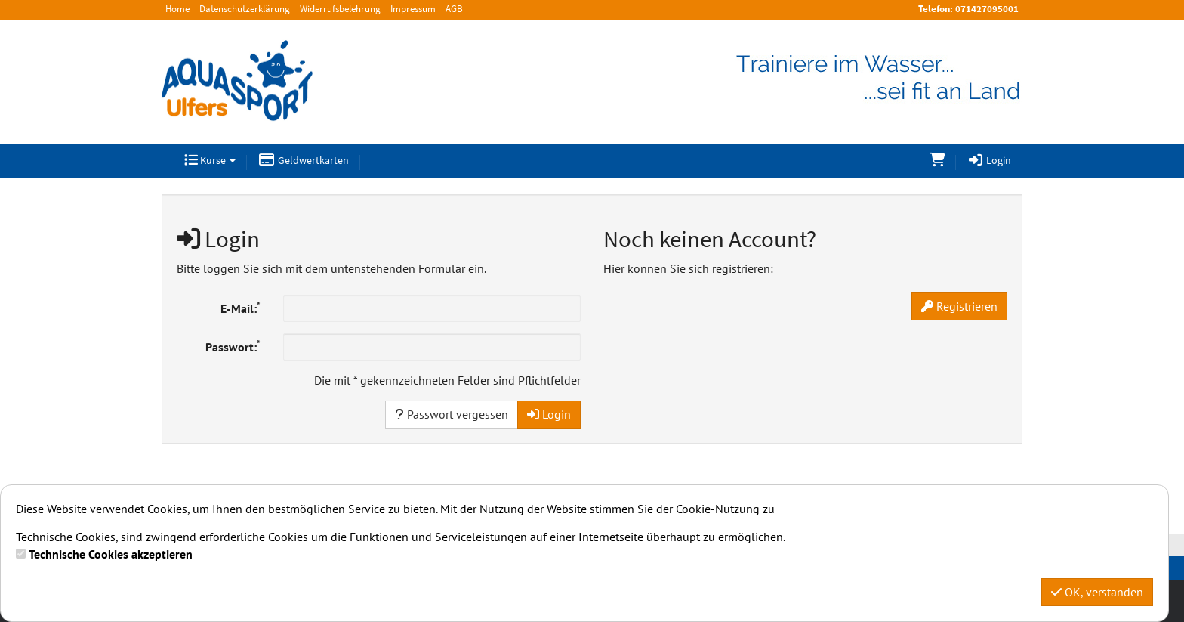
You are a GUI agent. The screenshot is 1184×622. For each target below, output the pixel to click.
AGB (454, 8)
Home (177, 8)
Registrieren (959, 306)
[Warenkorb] (937, 161)
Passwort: (233, 346)
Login (989, 160)
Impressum (413, 8)
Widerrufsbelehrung (340, 8)
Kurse (210, 160)
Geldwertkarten (303, 160)
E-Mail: (240, 307)
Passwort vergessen (451, 414)
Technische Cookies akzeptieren (111, 554)
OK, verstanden (1097, 591)
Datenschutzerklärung (244, 8)
